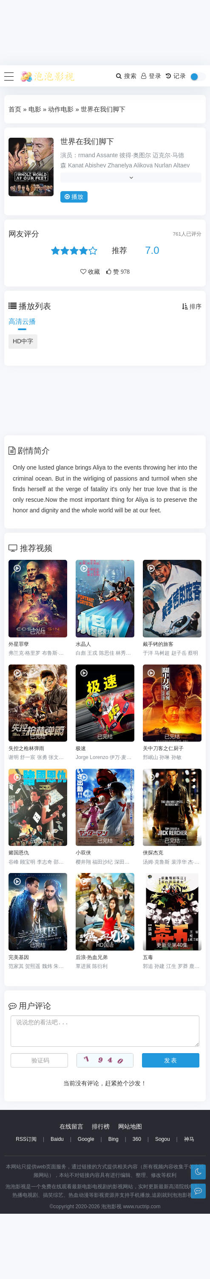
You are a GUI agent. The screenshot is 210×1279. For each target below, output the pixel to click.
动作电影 (61, 109)
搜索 (126, 75)
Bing (113, 1204)
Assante (107, 155)
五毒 (148, 957)
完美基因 (19, 957)
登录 (151, 75)
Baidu (57, 1204)
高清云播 (22, 321)
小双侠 (83, 853)
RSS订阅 (26, 1204)
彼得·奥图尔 (135, 155)
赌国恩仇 (19, 853)
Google (86, 1204)
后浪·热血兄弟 (92, 957)
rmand (86, 155)
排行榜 (101, 1191)
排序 (191, 306)
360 (137, 1204)
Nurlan (163, 165)
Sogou (162, 1204)
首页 (15, 109)
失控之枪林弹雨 (26, 748)
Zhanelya (120, 165)
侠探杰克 (153, 853)
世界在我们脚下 (87, 141)
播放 (74, 196)
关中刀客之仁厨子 (163, 748)
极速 (81, 748)
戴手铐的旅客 (158, 644)
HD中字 (23, 341)
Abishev (95, 165)
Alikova (143, 165)
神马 (189, 1204)
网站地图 (130, 1191)
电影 (34, 109)
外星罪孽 (19, 644)
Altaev (181, 165)
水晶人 (83, 644)
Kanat (76, 165)
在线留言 (71, 1191)
